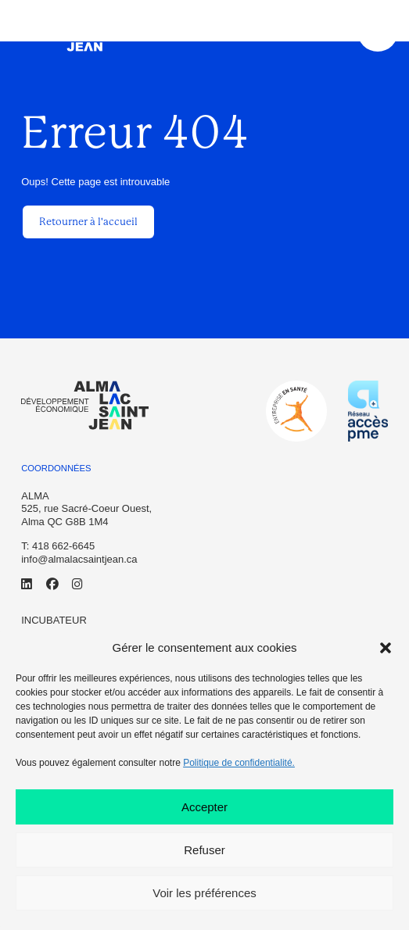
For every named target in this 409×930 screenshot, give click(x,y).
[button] (385, 648)
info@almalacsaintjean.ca (79, 559)
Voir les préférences (204, 893)
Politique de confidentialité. (239, 762)
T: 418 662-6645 (58, 546)
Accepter (204, 807)
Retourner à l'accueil (88, 221)
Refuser (204, 850)
